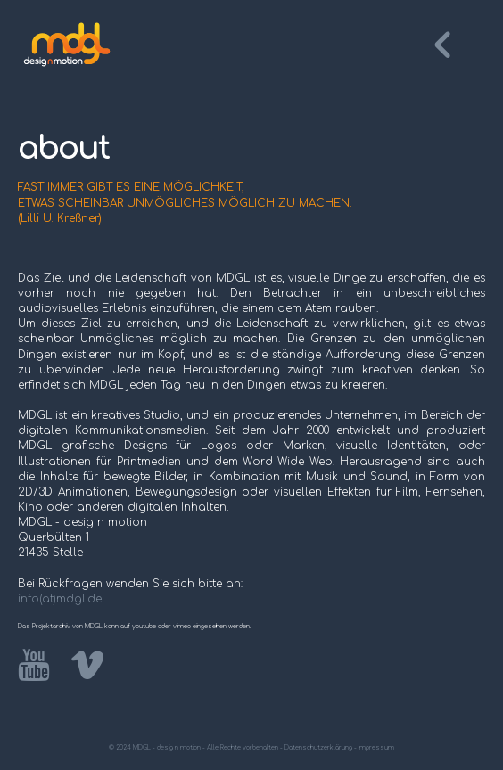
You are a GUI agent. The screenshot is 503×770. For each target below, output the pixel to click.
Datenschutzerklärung (318, 747)
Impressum (376, 747)
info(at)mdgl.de (60, 599)
